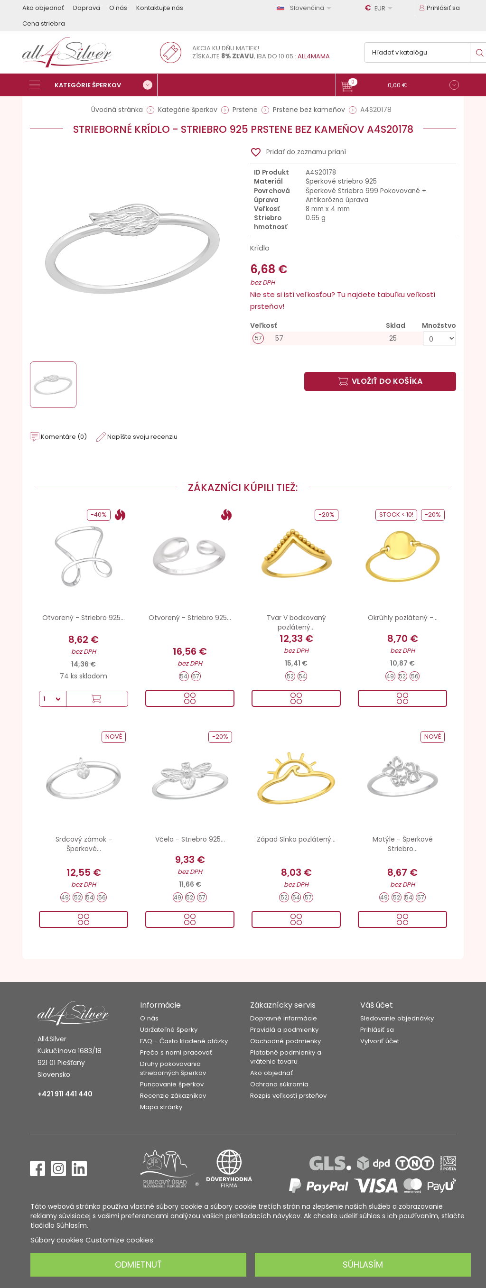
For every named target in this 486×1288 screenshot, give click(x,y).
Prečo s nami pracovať (176, 1052)
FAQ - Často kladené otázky (184, 1041)
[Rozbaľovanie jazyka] (305, 8)
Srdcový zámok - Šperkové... (84, 843)
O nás (118, 8)
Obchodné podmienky (285, 1041)
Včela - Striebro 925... (190, 839)
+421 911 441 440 (65, 1094)
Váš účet (376, 1005)
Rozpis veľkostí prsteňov (288, 1095)
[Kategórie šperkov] (93, 85)
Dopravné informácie (283, 1018)
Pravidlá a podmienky (284, 1029)
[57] (353, 338)
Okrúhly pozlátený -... (403, 617)
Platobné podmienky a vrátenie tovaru (285, 1057)
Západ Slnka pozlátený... (296, 839)
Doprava (86, 8)
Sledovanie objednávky (397, 1018)
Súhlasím (363, 1264)
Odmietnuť (138, 1264)
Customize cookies (119, 1240)
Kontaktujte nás (159, 8)
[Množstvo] (439, 338)
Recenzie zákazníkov (173, 1095)
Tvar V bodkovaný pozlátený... (296, 622)
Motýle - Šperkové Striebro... (403, 843)
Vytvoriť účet (379, 1041)
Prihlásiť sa (377, 1029)
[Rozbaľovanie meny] (380, 8)
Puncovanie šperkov (172, 1084)
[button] (400, 86)
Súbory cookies (57, 1240)
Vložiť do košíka (380, 381)
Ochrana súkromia (279, 1084)
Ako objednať (43, 8)
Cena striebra (43, 23)
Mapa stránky (161, 1107)
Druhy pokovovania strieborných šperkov (173, 1068)
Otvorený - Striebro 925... (83, 617)
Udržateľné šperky (168, 1029)
